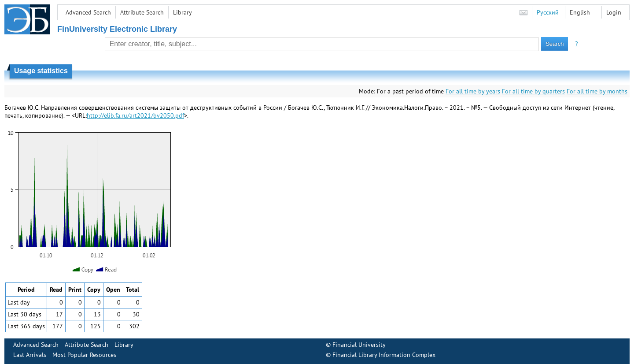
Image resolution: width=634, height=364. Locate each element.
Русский (548, 12)
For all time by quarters (533, 91)
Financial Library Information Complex (383, 355)
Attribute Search (142, 12)
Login (613, 12)
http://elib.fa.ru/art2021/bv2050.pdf (135, 115)
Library (182, 12)
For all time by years (473, 91)
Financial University (359, 345)
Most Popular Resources (84, 355)
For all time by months (597, 91)
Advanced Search (88, 12)
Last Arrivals (29, 355)
